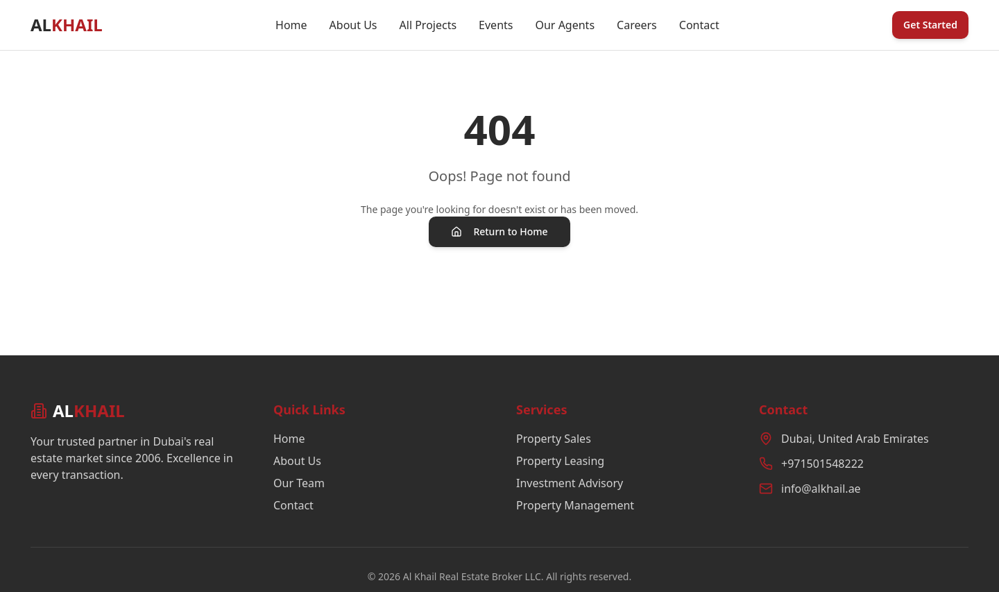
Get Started (930, 24)
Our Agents (565, 25)
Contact (699, 25)
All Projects (428, 25)
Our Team (299, 483)
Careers (637, 25)
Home (291, 25)
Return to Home (499, 231)
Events (496, 25)
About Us (353, 25)
